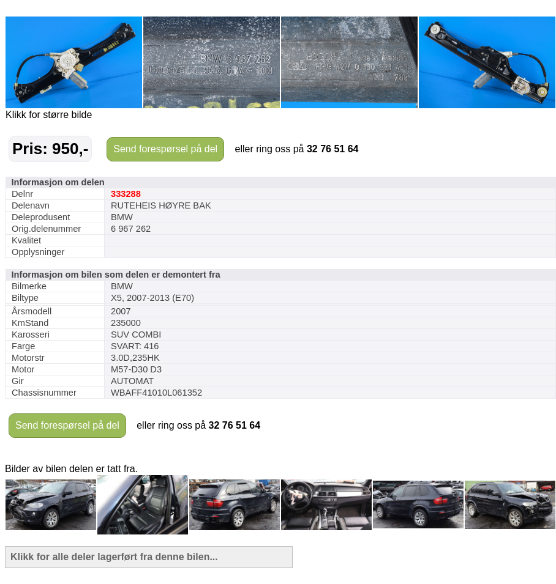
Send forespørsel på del (165, 149)
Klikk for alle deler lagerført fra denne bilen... (114, 557)
